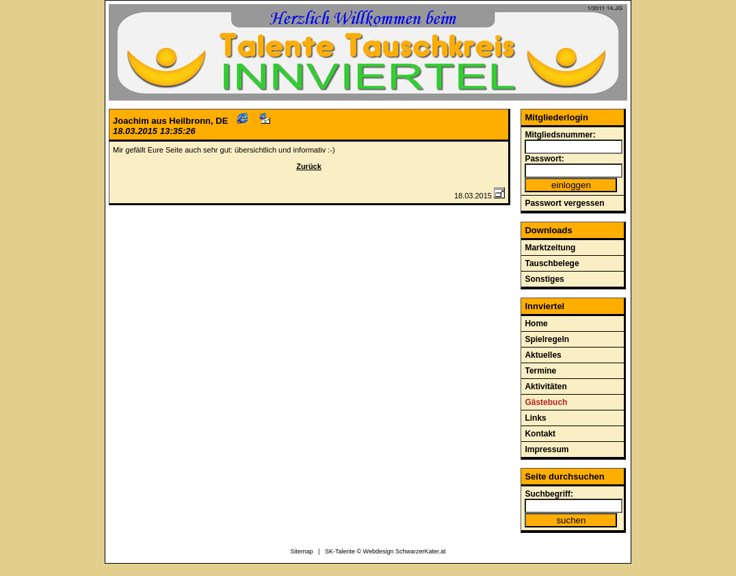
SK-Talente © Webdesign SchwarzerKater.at (385, 551)
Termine (540, 371)
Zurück (308, 166)
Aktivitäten (545, 386)
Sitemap (302, 551)
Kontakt (540, 433)
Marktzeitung (550, 247)
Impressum (546, 449)
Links (535, 418)
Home (536, 323)
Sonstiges (544, 279)
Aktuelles (543, 355)
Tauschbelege (552, 263)
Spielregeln (547, 339)
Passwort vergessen (564, 203)
